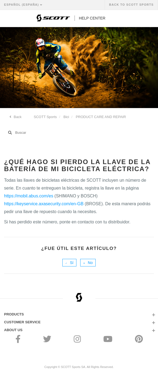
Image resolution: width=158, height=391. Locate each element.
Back (17, 117)
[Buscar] (79, 132)
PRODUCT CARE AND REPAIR (101, 117)
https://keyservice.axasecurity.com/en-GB (43, 203)
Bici (66, 117)
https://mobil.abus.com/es (28, 196)
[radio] (69, 262)
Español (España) (22, 4)
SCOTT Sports (45, 117)
